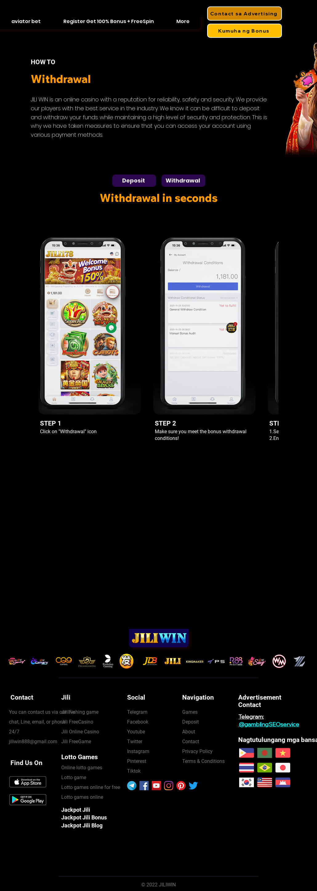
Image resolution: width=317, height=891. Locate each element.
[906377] (131, 785)
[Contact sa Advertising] (244, 13)
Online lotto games (81, 768)
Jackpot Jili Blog (81, 825)
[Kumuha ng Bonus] (244, 31)
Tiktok (134, 771)
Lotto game (73, 777)
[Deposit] (134, 181)
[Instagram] (168, 785)
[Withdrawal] (183, 181)
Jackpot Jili (75, 810)
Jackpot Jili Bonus (84, 817)
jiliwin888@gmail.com (33, 741)
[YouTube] (156, 785)
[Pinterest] (181, 785)
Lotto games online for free (90, 787)
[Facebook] (144, 785)
